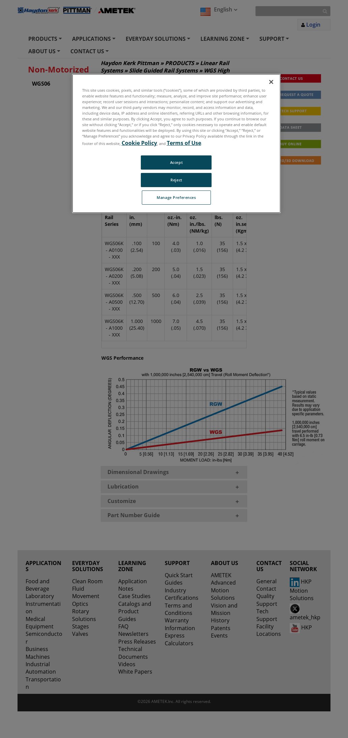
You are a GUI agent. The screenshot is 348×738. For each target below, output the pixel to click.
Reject (176, 179)
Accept (176, 162)
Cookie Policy (139, 143)
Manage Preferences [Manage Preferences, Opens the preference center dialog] (176, 197)
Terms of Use (184, 143)
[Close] (271, 82)
